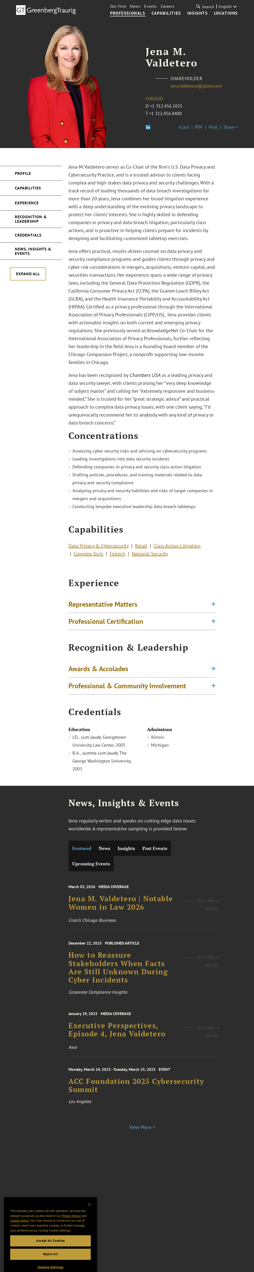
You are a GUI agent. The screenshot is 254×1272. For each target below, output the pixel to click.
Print (213, 127)
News (135, 6)
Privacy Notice (71, 1227)
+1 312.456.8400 (165, 113)
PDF (199, 127)
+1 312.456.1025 (166, 106)
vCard (183, 127)
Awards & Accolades (98, 672)
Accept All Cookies (50, 1252)
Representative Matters (102, 607)
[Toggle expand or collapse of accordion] (213, 608)
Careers (167, 6)
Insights (197, 13)
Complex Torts (88, 556)
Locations (226, 13)
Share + (230, 127)
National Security (150, 556)
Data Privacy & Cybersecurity (98, 548)
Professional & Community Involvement (127, 689)
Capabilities (166, 13)
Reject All (50, 1265)
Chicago (154, 98)
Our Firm (118, 6)
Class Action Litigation (177, 548)
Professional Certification (105, 625)
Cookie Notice (19, 1232)
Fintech (117, 556)
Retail (141, 548)
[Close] (89, 1215)
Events (150, 6)
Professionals (127, 13)
